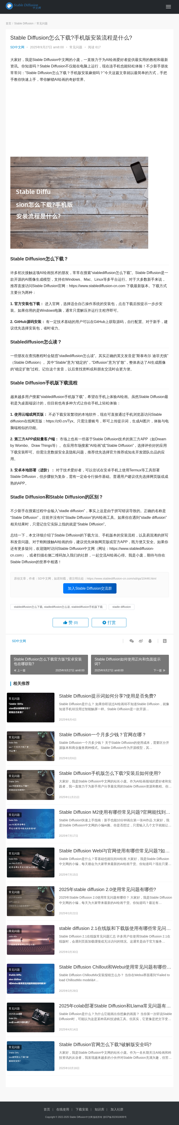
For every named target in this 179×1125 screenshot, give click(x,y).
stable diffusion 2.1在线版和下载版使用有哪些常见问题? (112, 932)
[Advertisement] (89, 120)
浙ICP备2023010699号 (114, 1117)
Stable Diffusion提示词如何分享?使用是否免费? (107, 696)
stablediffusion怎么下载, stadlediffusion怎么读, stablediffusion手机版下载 (58, 607)
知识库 (99, 1109)
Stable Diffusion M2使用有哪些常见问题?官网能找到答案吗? (114, 814)
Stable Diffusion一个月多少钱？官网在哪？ (102, 735)
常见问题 (75, 47)
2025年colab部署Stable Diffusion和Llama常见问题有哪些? (115, 1010)
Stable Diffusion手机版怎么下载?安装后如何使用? (110, 774)
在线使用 (62, 1109)
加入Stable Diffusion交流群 (90, 588)
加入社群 (117, 1109)
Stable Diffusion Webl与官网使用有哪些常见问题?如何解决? (114, 853)
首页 (8, 23)
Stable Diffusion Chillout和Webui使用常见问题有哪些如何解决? (115, 971)
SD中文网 (17, 47)
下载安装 (82, 1109)
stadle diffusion (121, 607)
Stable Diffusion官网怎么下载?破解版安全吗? (105, 1049)
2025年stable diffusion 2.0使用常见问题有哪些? (107, 892)
